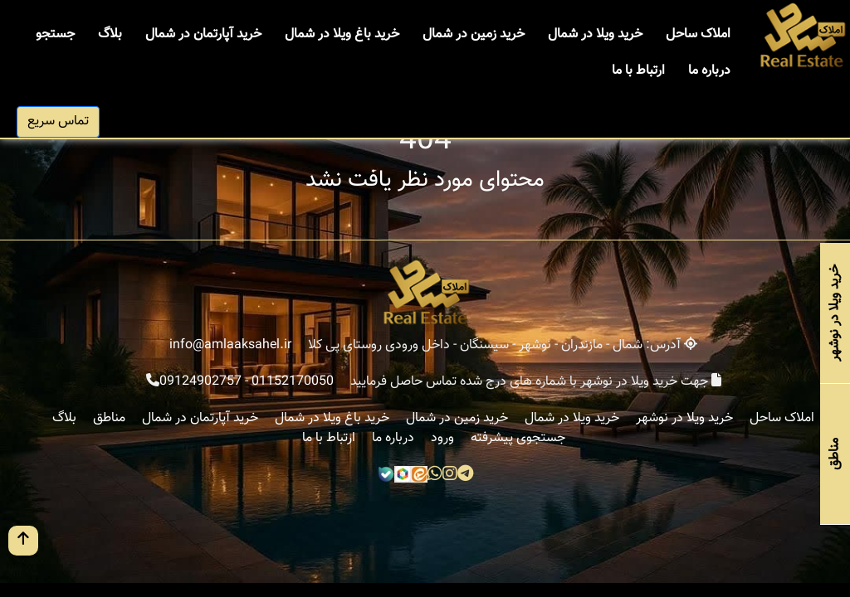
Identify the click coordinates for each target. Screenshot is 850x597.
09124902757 (200, 381)
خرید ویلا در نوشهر (684, 418)
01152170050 (293, 381)
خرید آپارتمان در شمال (203, 34)
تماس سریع (58, 121)
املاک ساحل (698, 34)
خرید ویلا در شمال (595, 34)
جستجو (55, 34)
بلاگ (110, 34)
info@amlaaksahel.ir (230, 345)
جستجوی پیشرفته (518, 438)
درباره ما (709, 71)
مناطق (109, 418)
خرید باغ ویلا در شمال (342, 34)
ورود (442, 438)
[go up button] (23, 541)
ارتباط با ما (638, 71)
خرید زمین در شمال (474, 34)
